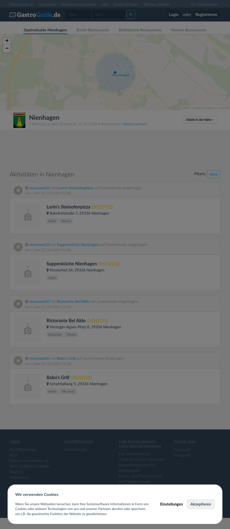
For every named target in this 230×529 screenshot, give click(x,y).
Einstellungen (171, 504)
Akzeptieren (200, 504)
